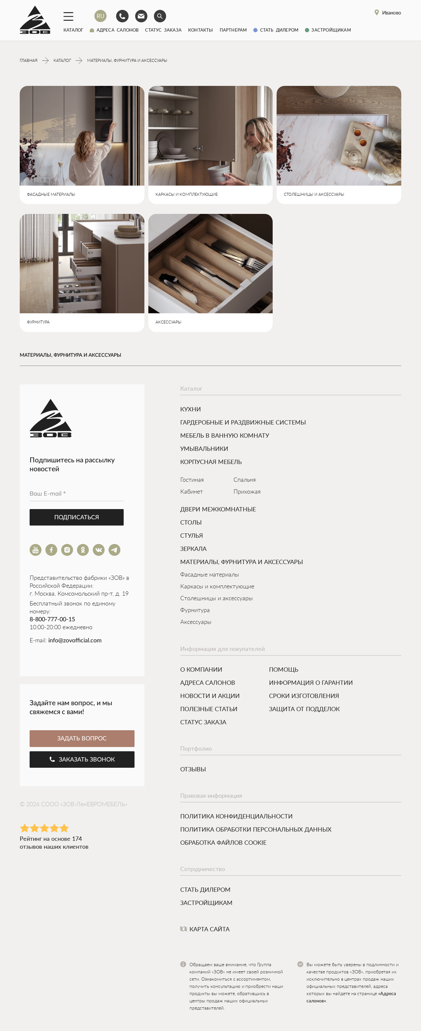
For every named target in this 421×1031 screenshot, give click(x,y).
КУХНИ (190, 409)
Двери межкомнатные (218, 509)
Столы (191, 523)
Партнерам (233, 30)
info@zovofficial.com (75, 641)
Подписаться (76, 518)
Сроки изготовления (304, 696)
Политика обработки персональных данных (256, 830)
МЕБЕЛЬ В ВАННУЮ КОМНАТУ (224, 436)
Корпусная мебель (211, 462)
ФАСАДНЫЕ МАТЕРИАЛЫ (51, 195)
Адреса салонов (114, 30)
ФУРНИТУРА (38, 323)
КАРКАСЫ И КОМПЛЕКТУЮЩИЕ (187, 195)
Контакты (200, 30)
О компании (201, 670)
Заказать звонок (82, 760)
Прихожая (247, 493)
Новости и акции (210, 696)
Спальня (245, 481)
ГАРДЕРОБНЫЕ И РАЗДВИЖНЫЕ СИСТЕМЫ (243, 422)
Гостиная (192, 481)
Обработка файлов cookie (223, 843)
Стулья (191, 536)
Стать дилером (275, 30)
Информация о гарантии (311, 683)
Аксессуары (195, 623)
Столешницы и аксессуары (216, 599)
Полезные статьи (208, 709)
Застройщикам (328, 30)
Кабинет (191, 493)
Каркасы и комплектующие (217, 587)
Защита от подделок (304, 709)
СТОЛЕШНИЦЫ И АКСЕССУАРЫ (314, 195)
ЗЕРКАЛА (193, 549)
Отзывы (193, 769)
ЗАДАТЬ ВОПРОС (82, 739)
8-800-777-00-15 (52, 620)
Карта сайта (205, 929)
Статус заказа (163, 30)
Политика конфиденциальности (236, 816)
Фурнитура (195, 611)
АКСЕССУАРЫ (169, 323)
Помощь (283, 670)
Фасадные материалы (209, 576)
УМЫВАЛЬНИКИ (204, 449)
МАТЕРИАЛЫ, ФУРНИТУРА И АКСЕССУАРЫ (241, 562)
